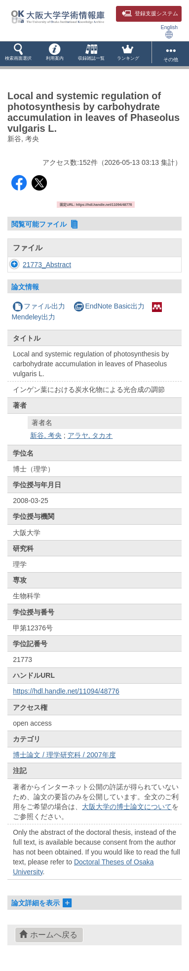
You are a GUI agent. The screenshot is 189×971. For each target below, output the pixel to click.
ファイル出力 (38, 306)
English (169, 31)
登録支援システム (150, 13)
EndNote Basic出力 (109, 306)
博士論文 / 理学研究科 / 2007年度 (64, 755)
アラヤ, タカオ (90, 435)
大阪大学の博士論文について (127, 807)
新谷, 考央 (46, 435)
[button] (18, 53)
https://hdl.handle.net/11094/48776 (66, 691)
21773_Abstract (47, 265)
